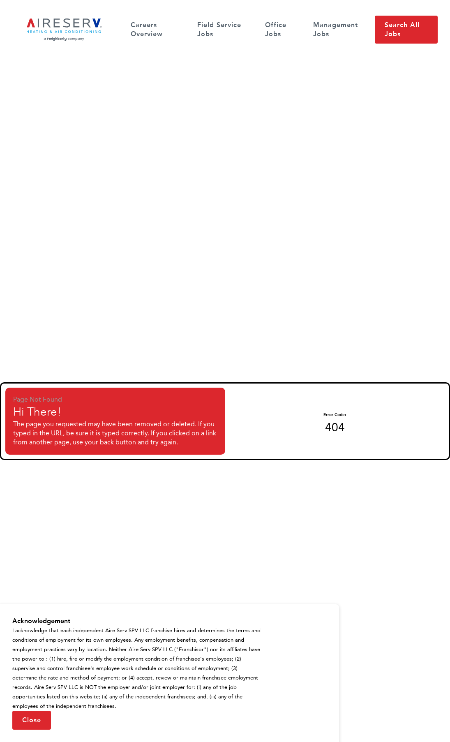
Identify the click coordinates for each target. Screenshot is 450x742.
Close (31, 720)
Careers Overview (147, 29)
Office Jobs (275, 29)
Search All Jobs (402, 29)
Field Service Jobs (219, 29)
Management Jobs (335, 29)
